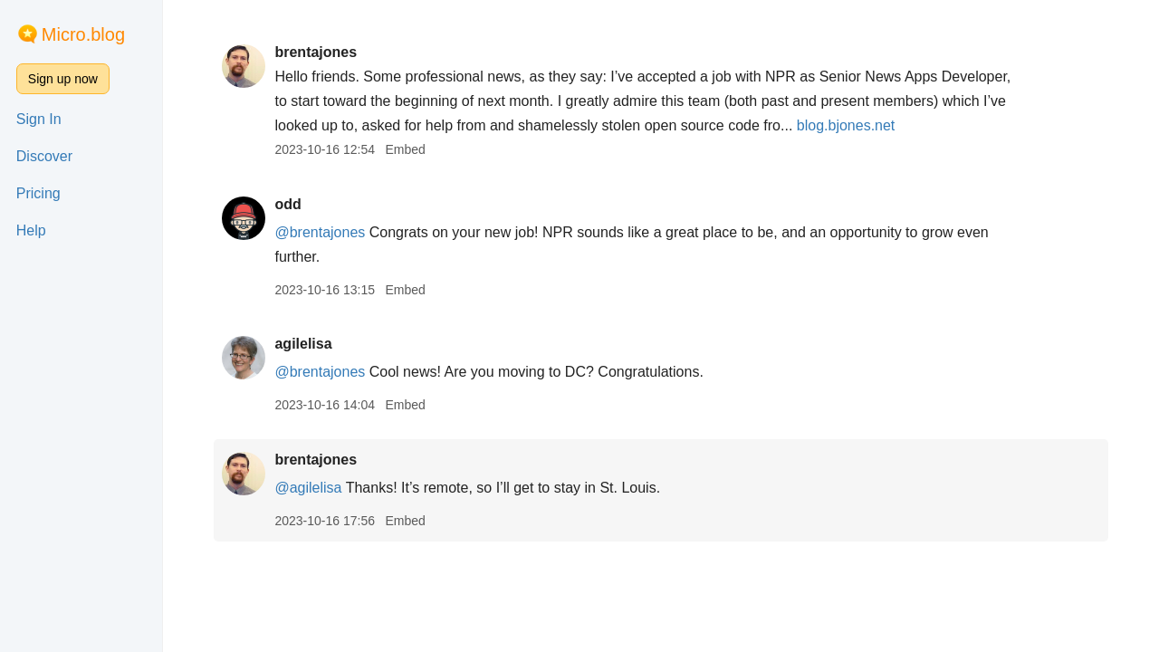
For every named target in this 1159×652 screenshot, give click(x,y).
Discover (44, 156)
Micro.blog (83, 34)
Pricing (38, 193)
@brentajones (319, 232)
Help (31, 230)
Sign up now (63, 79)
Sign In (39, 119)
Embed (405, 149)
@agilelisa (307, 487)
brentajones (315, 52)
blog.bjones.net (846, 125)
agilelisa (302, 343)
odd (287, 204)
